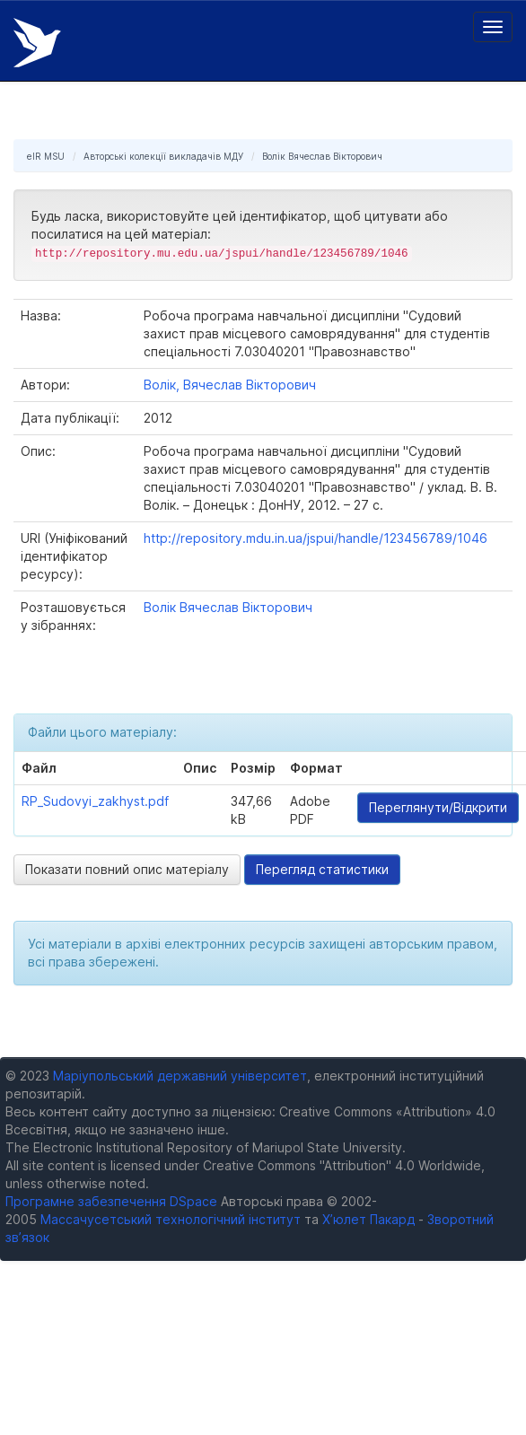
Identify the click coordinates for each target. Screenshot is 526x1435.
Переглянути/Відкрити (438, 807)
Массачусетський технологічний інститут (170, 1219)
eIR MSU (46, 156)
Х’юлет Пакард (368, 1219)
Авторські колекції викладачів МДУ (163, 156)
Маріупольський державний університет (180, 1075)
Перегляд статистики (322, 869)
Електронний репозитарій (37, 42)
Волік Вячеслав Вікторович (322, 156)
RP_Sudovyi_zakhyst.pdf (95, 801)
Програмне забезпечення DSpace (111, 1201)
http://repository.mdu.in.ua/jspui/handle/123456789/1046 (315, 538)
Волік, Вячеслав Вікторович (230, 384)
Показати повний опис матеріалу (127, 869)
